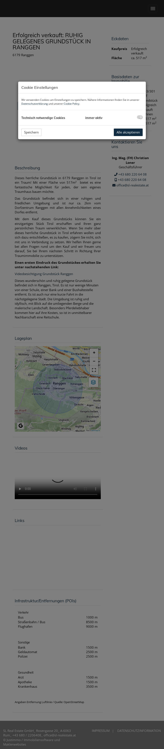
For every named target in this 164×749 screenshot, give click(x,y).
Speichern (31, 132)
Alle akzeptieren (128, 132)
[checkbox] (140, 117)
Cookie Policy (71, 104)
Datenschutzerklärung (34, 104)
